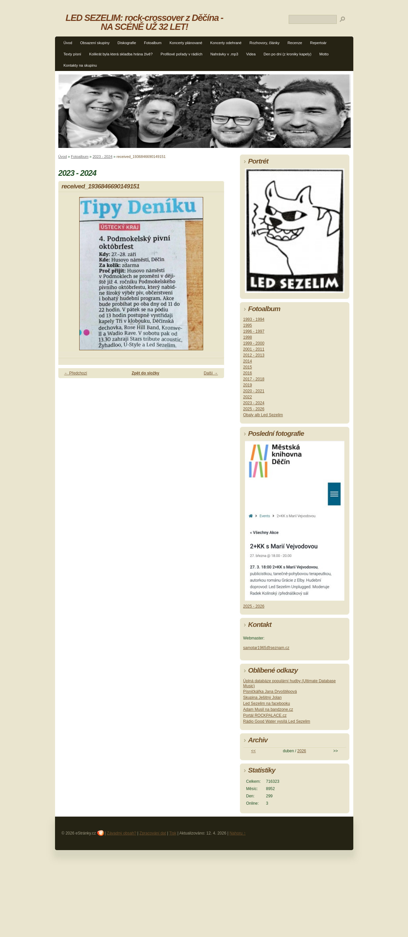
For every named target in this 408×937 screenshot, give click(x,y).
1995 (247, 325)
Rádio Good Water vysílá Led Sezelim (276, 721)
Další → (211, 373)
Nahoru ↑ (237, 833)
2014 (247, 361)
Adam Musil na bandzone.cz (268, 709)
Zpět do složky (145, 373)
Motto (323, 54)
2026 (301, 751)
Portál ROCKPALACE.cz (265, 715)
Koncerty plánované (185, 43)
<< (253, 751)
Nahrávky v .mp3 (224, 54)
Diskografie (127, 43)
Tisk (172, 833)
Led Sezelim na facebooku (266, 703)
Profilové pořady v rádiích (182, 54)
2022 (247, 397)
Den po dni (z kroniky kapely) (287, 54)
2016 (247, 373)
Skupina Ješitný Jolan (262, 697)
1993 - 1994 (253, 319)
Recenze (294, 43)
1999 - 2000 (253, 343)
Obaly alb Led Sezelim (263, 415)
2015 (247, 367)
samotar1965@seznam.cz (266, 647)
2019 (247, 385)
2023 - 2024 (102, 157)
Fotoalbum (153, 43)
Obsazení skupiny (95, 43)
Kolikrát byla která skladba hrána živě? (121, 54)
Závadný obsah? (121, 833)
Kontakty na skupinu (80, 65)
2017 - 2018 (253, 379)
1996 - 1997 (253, 331)
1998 (247, 337)
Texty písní (72, 54)
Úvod (68, 43)
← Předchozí (75, 373)
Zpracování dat (153, 833)
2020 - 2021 (253, 391)
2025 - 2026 (253, 409)
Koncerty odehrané (226, 43)
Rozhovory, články (265, 43)
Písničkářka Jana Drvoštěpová (270, 691)
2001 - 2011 (253, 349)
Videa (251, 54)
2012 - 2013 (253, 355)
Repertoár (318, 43)
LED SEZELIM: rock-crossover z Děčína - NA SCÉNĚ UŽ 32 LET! (144, 22)
